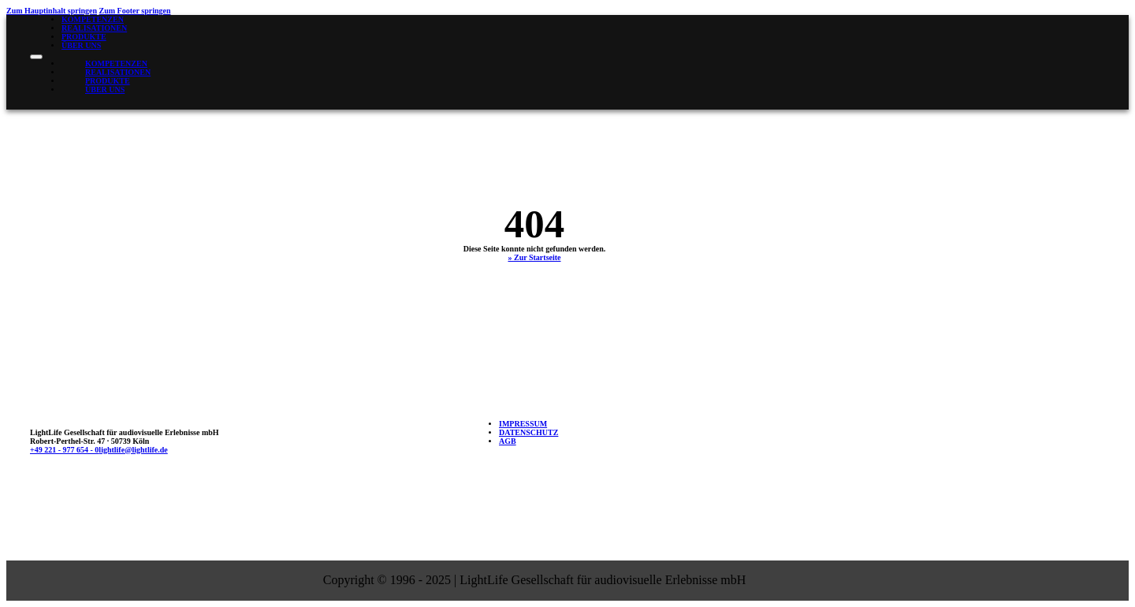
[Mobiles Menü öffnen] (36, 56)
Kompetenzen (92, 19)
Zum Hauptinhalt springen (51, 10)
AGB (507, 441)
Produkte (83, 36)
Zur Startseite (537, 257)
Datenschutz (528, 432)
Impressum (523, 423)
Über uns (81, 45)
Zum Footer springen (135, 10)
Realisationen (94, 28)
